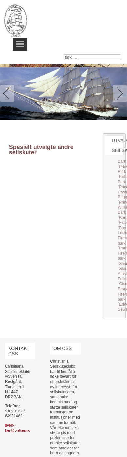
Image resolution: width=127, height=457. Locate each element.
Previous (8, 93)
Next (118, 93)
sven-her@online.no (17, 428)
